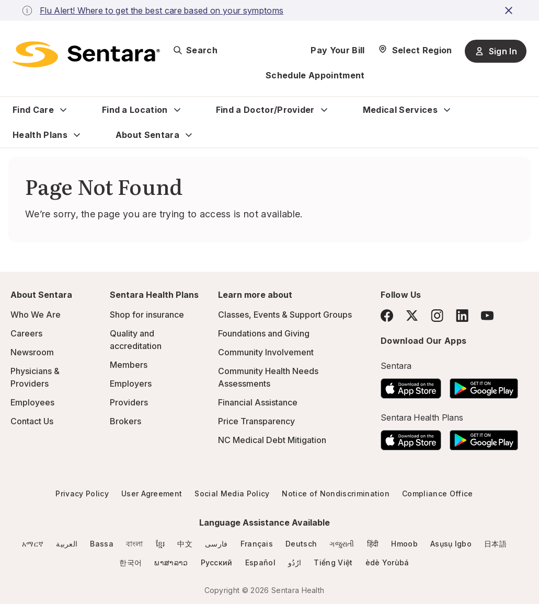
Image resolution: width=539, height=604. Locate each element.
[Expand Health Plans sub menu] (77, 135)
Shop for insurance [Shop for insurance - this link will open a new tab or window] (147, 314)
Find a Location (135, 109)
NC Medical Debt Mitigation (272, 440)
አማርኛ (32, 543)
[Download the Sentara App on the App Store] (411, 385)
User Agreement (151, 493)
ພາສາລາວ (171, 562)
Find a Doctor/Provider (265, 109)
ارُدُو (294, 562)
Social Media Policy (231, 493)
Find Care (33, 109)
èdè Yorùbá (387, 562)
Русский (217, 562)
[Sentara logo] (86, 54)
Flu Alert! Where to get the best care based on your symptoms (161, 10)
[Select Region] (414, 50)
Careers (26, 333)
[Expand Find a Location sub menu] (177, 109)
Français (256, 543)
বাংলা (134, 543)
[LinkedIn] (462, 315)
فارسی (216, 543)
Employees (32, 402)
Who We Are (35, 314)
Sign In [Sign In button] (495, 51)
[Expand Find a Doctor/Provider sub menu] (324, 109)
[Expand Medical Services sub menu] (447, 109)
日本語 (495, 543)
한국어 (130, 562)
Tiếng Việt (333, 562)
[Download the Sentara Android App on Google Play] (484, 385)
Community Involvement (266, 352)
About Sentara (147, 135)
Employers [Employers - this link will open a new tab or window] (131, 383)
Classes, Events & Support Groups (285, 314)
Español (260, 562)
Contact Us (31, 421)
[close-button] (510, 10)
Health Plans (40, 135)
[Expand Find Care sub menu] (63, 109)
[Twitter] (412, 315)
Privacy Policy (81, 493)
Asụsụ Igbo (451, 543)
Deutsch (301, 543)
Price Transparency (256, 421)
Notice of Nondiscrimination (335, 493)
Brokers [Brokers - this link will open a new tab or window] (125, 421)
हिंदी (373, 543)
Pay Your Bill (337, 50)
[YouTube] (487, 315)
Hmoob (404, 543)
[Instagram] (437, 315)
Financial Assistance (257, 402)
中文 (184, 543)
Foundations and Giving (263, 333)
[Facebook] (387, 315)
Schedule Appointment (315, 75)
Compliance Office (437, 493)
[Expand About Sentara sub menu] (189, 135)
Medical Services (400, 109)
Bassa (101, 543)
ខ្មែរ (160, 543)
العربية (66, 543)
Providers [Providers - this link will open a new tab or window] (129, 402)
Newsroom (32, 352)
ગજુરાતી (341, 543)
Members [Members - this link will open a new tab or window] (128, 364)
